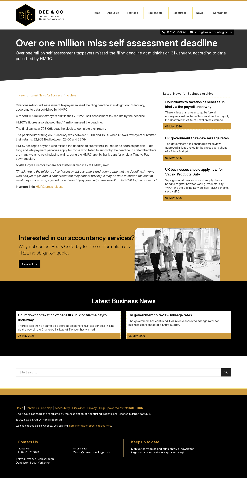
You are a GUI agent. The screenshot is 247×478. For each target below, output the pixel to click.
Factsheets (156, 12)
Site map (46, 408)
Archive (71, 95)
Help (102, 408)
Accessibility (62, 408)
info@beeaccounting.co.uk (213, 32)
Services (133, 12)
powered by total (125, 408)
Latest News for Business (46, 95)
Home (96, 12)
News (200, 12)
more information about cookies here (90, 425)
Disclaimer (78, 408)
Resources (180, 12)
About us (113, 12)
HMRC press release (49, 187)
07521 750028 (177, 32)
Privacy (92, 408)
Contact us (220, 12)
